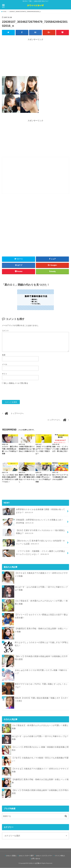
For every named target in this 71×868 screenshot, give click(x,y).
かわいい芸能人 (11, 855)
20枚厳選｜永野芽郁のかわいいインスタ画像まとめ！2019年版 (33, 522)
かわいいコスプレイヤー (44, 855)
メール (4, 364)
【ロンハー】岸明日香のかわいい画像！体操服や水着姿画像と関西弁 (40, 748)
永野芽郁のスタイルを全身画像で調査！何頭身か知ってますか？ (34, 511)
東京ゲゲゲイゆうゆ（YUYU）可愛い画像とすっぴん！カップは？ (41, 685)
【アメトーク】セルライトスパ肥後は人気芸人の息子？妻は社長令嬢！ (41, 616)
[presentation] (20, 392)
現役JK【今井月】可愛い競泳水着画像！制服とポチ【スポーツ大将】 (41, 699)
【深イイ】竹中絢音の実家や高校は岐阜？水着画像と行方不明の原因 (41, 657)
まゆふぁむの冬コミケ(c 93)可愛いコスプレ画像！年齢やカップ (41, 671)
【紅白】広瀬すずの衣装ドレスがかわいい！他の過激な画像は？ (34, 532)
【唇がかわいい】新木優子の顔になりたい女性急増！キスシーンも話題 (34, 543)
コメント (5, 331)
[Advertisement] (35, 58)
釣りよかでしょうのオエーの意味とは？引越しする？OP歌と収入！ (42, 644)
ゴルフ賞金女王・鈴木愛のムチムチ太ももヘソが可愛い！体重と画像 (41, 602)
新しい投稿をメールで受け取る (16, 383)
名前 (3, 355)
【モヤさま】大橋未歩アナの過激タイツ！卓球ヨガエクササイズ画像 (41, 574)
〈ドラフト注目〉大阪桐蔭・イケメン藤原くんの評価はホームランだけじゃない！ (34, 553)
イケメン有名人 (60, 855)
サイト (4, 374)
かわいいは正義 (34, 863)
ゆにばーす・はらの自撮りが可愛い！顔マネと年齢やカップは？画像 (41, 588)
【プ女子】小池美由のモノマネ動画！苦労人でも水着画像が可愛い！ (40, 759)
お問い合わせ (35, 858)
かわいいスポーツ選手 (26, 855)
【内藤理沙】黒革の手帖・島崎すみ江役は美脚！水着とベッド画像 (41, 630)
